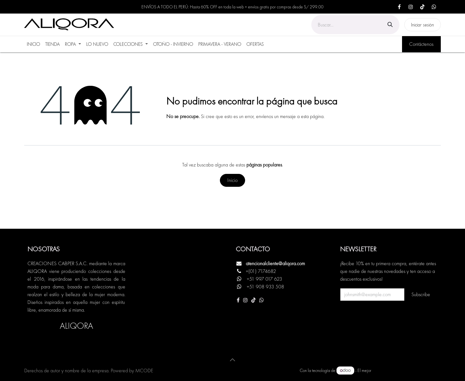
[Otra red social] (261, 300)
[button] (232, 359)
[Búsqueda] (390, 24)
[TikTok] (422, 7)
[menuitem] (33, 44)
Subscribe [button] (420, 294)
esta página (312, 116)
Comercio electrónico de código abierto (406, 370)
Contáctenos (421, 44)
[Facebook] (399, 7)
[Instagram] (411, 7)
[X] (434, 7)
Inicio (232, 180)
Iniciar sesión (422, 25)
